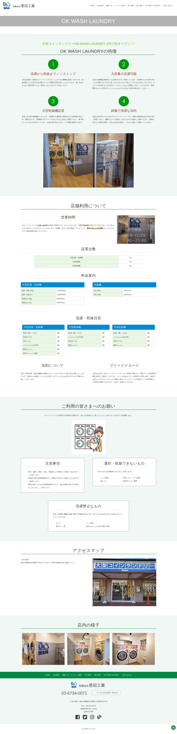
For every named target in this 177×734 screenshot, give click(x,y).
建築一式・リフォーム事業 (115, 5)
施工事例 (139, 5)
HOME (92, 5)
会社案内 (100, 5)
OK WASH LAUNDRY (153, 5)
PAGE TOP (173, 727)
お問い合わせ (168, 5)
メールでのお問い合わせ (107, 693)
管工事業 (131, 5)
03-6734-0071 (74, 693)
